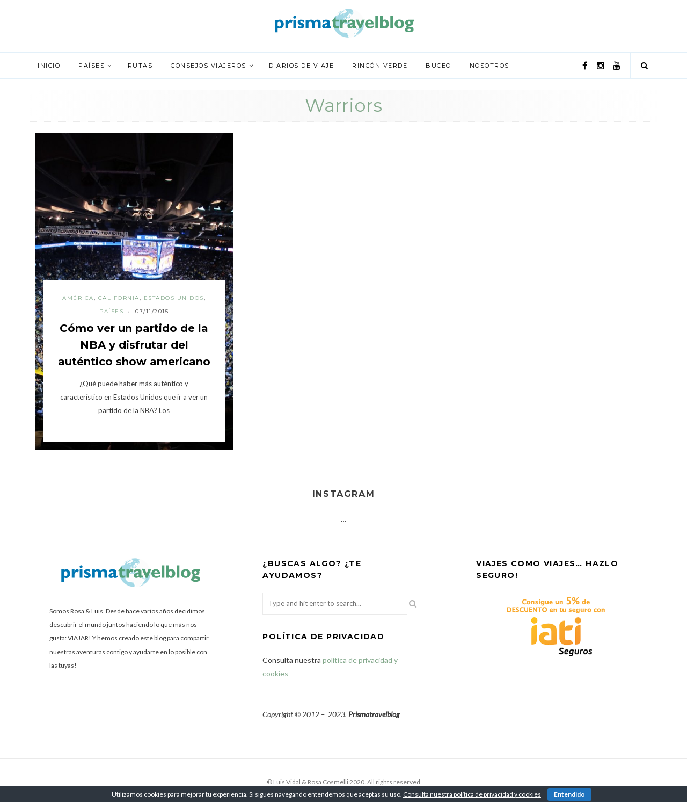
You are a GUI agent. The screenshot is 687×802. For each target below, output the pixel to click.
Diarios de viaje (301, 65)
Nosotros (489, 65)
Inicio (49, 65)
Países (91, 65)
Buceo (438, 65)
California (119, 297)
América (78, 297)
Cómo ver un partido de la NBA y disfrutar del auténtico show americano (134, 345)
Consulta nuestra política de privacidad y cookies (472, 794)
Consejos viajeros (208, 65)
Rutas (140, 65)
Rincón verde (379, 65)
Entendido (569, 794)
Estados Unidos (174, 297)
